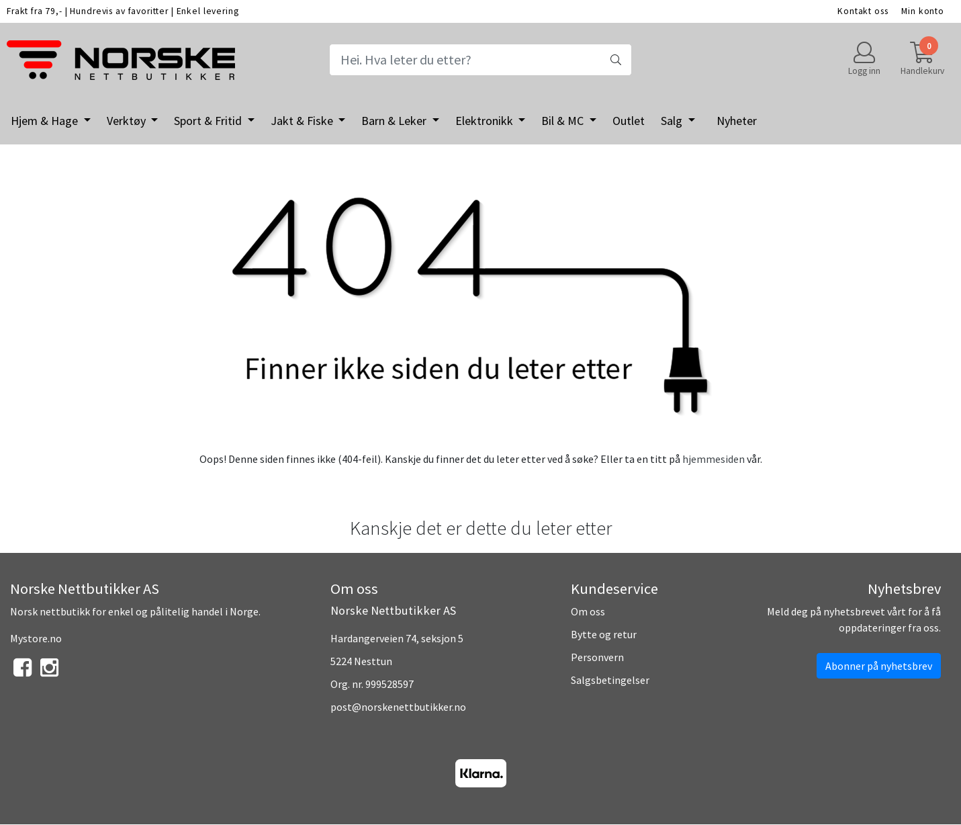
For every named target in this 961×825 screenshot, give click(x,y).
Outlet (628, 120)
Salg (673, 120)
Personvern (597, 657)
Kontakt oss (862, 11)
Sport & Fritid (209, 120)
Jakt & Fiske (303, 120)
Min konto (922, 11)
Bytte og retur (604, 634)
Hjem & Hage (46, 120)
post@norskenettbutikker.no (398, 706)
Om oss (588, 611)
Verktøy (127, 120)
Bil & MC (563, 120)
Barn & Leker (395, 120)
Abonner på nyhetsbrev (878, 665)
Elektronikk (485, 120)
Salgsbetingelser (610, 680)
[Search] (480, 60)
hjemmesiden (713, 459)
